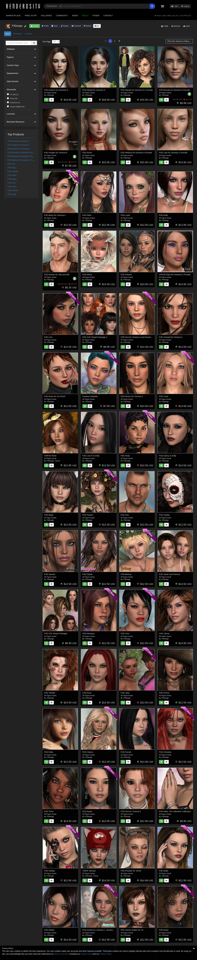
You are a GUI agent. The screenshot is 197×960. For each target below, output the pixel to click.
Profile (45, 26)
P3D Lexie (12, 186)
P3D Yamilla (49, 693)
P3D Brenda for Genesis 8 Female (22, 152)
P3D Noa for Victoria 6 (131, 811)
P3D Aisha (163, 930)
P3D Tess (12, 183)
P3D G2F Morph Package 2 (94, 337)
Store (55, 26)
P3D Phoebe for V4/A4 (131, 871)
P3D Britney (126, 574)
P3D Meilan (49, 930)
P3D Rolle (48, 752)
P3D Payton (87, 515)
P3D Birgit (48, 515)
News (75, 15)
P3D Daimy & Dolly (167, 456)
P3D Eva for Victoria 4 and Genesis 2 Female (141, 337)
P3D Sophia (164, 515)
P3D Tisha (48, 811)
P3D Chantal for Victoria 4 (170, 337)
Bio (97, 26)
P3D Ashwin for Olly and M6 (56, 274)
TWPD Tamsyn (89, 871)
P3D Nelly (163, 215)
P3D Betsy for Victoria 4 (54, 215)
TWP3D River (50, 456)
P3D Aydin (163, 871)
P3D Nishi (86, 215)
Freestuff (76, 26)
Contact (108, 15)
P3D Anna (87, 693)
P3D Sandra (49, 574)
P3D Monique (88, 633)
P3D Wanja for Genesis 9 (18, 141)
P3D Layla (12, 194)
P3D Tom (125, 515)
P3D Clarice (87, 752)
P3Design (50, 95)
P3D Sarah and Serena (169, 574)
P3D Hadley (49, 871)
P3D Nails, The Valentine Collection (175, 811)
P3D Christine (165, 752)
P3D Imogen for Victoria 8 (18, 145)
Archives (28, 34)
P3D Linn (11, 164)
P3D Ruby (12, 168)
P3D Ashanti (13, 190)
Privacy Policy (105, 954)
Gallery (65, 26)
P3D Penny (164, 693)
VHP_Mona (164, 633)
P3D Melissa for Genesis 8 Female (22, 156)
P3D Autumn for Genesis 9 (19, 149)
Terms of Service (61, 954)
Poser (95, 15)
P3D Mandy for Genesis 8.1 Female (23, 160)
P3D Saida (12, 175)
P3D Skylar (87, 574)
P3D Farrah (126, 752)
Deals (85, 15)
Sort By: (179, 41)
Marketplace (13, 15)
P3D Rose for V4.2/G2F (54, 396)
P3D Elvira (87, 152)
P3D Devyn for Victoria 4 (132, 396)
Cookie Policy (86, 954)
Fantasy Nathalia (90, 396)
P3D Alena (87, 274)
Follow (34, 26)
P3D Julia (125, 693)
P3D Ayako (12, 179)
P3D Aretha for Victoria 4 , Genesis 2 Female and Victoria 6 (109, 930)
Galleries (46, 15)
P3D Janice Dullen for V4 (132, 930)
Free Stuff (31, 15)
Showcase (17, 34)
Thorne (57, 461)
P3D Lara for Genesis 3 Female (173, 152)
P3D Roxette (13, 171)
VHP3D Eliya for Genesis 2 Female (175, 274)
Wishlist (87, 26)
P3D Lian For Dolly (90, 456)
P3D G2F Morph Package (55, 633)
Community (62, 15)
